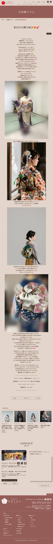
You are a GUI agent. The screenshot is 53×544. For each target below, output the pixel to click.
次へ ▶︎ (38, 398)
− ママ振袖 (18, 522)
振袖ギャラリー (32, 515)
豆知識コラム (6, 533)
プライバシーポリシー (7, 535)
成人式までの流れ (26, 4)
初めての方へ (19, 4)
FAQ (24, 1)
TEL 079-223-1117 (41, 502)
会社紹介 (43, 1)
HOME (4, 513)
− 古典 (30, 517)
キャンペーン (43, 4)
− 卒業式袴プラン (20, 526)
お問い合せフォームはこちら (9, 480)
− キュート (31, 524)
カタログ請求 (19, 533)
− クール (31, 522)
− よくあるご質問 (7, 524)
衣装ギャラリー (37, 4)
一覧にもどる (26, 398)
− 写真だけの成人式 (20, 524)
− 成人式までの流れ (7, 517)
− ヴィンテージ (32, 526)
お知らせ (33, 1)
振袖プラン (32, 4)
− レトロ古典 (32, 520)
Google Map (44, 485)
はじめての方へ (6, 515)
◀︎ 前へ (15, 398)
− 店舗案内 (6, 522)
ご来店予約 (14, 483)
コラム (28, 1)
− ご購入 (18, 520)
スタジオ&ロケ (49, 4)
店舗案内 (38, 1)
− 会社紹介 (6, 520)
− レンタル (18, 517)
